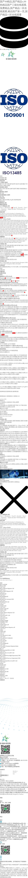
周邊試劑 (9, 422)
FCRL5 (4, 227)
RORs (1, 232)
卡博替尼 (25, 250)
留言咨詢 (10, 414)
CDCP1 (15, 224)
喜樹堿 (21, 253)
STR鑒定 (14, 386)
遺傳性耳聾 (10, 295)
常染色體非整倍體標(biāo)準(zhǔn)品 (10, 300)
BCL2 (1, 262)
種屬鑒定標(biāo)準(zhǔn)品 (7, 327)
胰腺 (23, 184)
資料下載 (15, 405)
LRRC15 (13, 230)
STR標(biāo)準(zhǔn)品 (21, 438)
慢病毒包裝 (9, 391)
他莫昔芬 (19, 251)
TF (18, 234)
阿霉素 (2, 250)
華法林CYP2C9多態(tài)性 (7, 306)
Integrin (14, 228)
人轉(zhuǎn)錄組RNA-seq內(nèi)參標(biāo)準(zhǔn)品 (13, 347)
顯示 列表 (1, 484)
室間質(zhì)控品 (16, 440)
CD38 (7, 223)
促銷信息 (9, 402)
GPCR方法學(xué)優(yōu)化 (21, 363)
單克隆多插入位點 (5, 319)
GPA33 (25, 227)
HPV (2, 290)
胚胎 (8, 188)
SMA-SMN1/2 (17, 295)
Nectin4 (12, 231)
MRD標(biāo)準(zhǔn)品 (6, 794)
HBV (5, 290)
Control (19, 242)
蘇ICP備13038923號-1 (14, 784)
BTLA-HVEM (3, 588)
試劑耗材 (6, 428)
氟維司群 (15, 250)
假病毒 (25, 290)
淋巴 (5, 184)
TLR (16, 216)
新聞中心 (2, 400)
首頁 (1, 176)
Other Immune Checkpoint (11, 214)
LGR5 (9, 230)
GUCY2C (2, 228)
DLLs (14, 225)
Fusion (7, 277)
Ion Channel (13, 262)
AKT (1, 238)
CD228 (15, 221)
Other (4, 217)
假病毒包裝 (3, 391)
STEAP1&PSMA (9, 234)
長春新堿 (13, 254)
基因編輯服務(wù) (4, 394)
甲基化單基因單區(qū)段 (6, 284)
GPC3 (16, 227)
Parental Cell (22, 209)
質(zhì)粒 (14, 259)
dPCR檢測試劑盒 (4, 350)
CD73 (4, 224)
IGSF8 (1, 667)
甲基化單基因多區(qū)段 (19, 284)
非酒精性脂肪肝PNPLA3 (13, 314)
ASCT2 (9, 220)
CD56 (23, 223)
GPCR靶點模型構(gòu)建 (6, 361)
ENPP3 (19, 221)
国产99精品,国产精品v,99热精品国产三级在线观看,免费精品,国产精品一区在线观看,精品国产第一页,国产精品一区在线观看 (13, 8)
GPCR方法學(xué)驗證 (6, 364)
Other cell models (16, 263)
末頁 (12, 682)
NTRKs (2, 242)
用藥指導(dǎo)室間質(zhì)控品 (9, 340)
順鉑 (15, 251)
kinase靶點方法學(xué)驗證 (12, 374)
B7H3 (12, 220)
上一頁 (4, 682)
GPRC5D (20, 227)
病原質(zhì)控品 (13, 290)
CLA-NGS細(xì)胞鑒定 (6, 386)
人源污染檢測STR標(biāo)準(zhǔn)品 (18, 326)
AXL (4, 238)
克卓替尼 (6, 251)
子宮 (26, 184)
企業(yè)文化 (8, 410)
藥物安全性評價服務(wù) (6, 393)
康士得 (2, 251)
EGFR (9, 239)
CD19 (5, 221)
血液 (21, 184)
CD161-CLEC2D (4, 612)
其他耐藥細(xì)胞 (19, 256)
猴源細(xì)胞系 (20, 420)
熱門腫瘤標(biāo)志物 (18, 431)
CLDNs (2, 225)
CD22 (11, 221)
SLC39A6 (18, 232)
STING (20, 216)
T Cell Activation (10, 213)
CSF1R (2, 239)
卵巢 (8, 184)
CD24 (26, 221)
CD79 (11, 224)
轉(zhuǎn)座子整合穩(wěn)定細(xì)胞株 (11, 360)
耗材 (1, 268)
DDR (4, 262)
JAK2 (17, 241)
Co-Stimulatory (18, 213)
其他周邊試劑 (17, 199)
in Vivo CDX (3, 399)
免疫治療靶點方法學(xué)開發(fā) (8, 368)
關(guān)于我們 (4, 408)
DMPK (8, 262)
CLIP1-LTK (24, 238)
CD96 (1, 633)
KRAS (21, 241)
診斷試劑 (2, 270)
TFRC (21, 234)
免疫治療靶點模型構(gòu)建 (7, 366)
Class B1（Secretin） (18, 207)
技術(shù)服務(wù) (4, 352)
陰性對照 (23, 302)
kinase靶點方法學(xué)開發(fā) (8, 372)
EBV (8, 290)
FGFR (8, 227)
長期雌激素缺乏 (19, 563)
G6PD (4, 296)
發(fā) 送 (2, 779)
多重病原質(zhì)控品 (5, 292)
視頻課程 (10, 405)
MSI (4, 280)
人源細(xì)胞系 (4, 420)
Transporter (9, 263)
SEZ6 (4, 232)
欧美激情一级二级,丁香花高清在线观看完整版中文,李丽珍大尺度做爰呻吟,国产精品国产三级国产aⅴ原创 (13, 871)
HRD (14, 280)
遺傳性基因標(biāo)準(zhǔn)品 (8, 435)
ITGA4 (10, 228)
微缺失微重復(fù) (15, 302)
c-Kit (20, 238)
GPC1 (13, 227)
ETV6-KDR (3, 241)
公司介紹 (2, 410)
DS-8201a (20, 254)
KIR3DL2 (2, 677)
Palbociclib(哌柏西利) (5, 253)
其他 (2, 193)
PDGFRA (6, 242)
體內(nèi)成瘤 (3, 397)
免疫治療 (12, 425)
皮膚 (11, 188)
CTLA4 (2, 637)
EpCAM (23, 221)
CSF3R (6, 239)
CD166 (2, 221)
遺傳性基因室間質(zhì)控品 (20, 337)
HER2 (14, 241)
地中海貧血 (3, 295)
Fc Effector (3, 213)
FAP (1, 227)
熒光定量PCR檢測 (15, 388)
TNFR (6, 235)
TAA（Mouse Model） (20, 425)
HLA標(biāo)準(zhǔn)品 (6, 440)
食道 (17, 184)
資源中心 (2, 403)
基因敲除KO (10, 396)
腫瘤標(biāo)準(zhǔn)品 (6, 431)
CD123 (22, 220)
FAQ (6, 406)
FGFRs (8, 241)
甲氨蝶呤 (7, 256)
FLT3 (11, 241)
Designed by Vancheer (18, 794)
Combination (3, 210)
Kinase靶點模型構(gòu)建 (6, 371)
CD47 (17, 223)
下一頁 (9, 682)
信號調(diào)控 (21, 427)
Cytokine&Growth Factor (6, 216)
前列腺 (19, 245)
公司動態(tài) (3, 402)
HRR (10, 280)
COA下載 (20, 405)
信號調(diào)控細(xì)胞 (6, 259)
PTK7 (24, 231)
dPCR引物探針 (4, 344)
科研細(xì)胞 (3, 177)
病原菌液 (20, 290)
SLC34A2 (13, 232)
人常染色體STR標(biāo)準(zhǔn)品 (9, 324)
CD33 (4, 223)
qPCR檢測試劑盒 (13, 350)
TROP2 (24, 234)
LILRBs (26, 228)
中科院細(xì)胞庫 (14, 785)
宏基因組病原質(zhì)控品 (18, 292)
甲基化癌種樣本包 (15, 285)
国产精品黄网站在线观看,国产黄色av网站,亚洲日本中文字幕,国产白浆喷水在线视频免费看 (13, 874)
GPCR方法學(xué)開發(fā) (6, 363)
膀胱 (12, 245)
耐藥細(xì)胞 (14, 427)
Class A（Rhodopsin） (6, 207)
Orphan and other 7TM (13, 209)
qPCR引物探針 (12, 344)
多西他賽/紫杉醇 (8, 250)
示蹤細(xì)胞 (7, 427)
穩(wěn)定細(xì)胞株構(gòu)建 (7, 353)
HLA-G (2, 652)
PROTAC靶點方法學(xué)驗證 (16, 379)
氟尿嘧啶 (12, 256)
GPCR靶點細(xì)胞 (5, 425)
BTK (13, 238)
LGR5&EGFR (3, 230)
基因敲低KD (3, 396)
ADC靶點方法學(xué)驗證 (11, 383)
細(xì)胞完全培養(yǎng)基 (7, 199)
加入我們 (3, 411)
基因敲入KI (17, 396)
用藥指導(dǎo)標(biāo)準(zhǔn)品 (17, 437)
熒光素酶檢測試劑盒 (5, 266)
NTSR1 (25, 230)
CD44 (11, 223)
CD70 (1, 224)
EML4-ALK (14, 239)
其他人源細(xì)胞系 (5, 185)
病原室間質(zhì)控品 (5, 339)
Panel (23, 277)
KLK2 (17, 228)
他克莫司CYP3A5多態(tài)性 (11, 310)
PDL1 (18, 231)
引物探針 (23, 440)
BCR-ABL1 (8, 238)
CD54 (20, 223)
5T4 (1, 220)
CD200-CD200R (4, 624)
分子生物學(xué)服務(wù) (6, 385)
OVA (15, 231)
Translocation (14, 277)
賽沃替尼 (11, 251)
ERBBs (25, 225)
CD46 (14, 223)
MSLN (4, 231)
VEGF (10, 235)
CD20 (8, 221)
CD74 (7, 224)
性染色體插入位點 (8, 321)
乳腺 (12, 184)
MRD (6, 280)
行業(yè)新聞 (15, 402)
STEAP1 (2, 234)
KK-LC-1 (21, 228)
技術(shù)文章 (11, 406)
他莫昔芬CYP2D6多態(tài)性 (13, 311)
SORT (22, 232)
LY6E (16, 230)
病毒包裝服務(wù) (4, 389)
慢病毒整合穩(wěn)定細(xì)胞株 (8, 355)
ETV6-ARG (24, 239)
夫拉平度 (13, 253)
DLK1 (17, 225)
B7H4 (15, 220)
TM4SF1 (2, 235)
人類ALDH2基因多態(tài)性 (8, 308)
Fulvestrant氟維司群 (5, 254)
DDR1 (11, 225)
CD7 (26, 223)
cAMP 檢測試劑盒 (23, 266)
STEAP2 (15, 234)
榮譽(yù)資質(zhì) (16, 410)
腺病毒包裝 (16, 391)
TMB (1, 280)
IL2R (6, 228)
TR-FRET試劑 (15, 266)
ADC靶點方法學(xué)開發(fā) (7, 382)
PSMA (21, 231)
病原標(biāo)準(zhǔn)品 (21, 433)
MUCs (8, 231)
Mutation (3, 277)
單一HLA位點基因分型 (7, 332)
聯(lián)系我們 (3, 413)
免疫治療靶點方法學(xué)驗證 (17, 369)
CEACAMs (23, 224)
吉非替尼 (20, 250)
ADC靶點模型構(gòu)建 (6, 380)
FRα (11, 227)
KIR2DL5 (2, 671)
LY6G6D (20, 230)
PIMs (10, 242)
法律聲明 (2, 781)
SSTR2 (26, 232)
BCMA (19, 220)
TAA (14, 216)
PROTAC (24, 524)
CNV (21, 277)
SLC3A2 (8, 232)
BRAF (17, 238)
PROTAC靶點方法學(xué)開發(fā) (8, 377)
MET (1, 231)
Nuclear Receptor (20, 262)
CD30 (1, 223)
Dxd (17, 253)
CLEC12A (6, 225)
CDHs (18, 224)
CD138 (26, 220)
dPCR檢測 (7, 388)
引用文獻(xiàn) (4, 405)
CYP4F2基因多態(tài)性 (16, 313)
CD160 (1, 608)
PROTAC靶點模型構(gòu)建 (7, 375)
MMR (17, 280)
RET (13, 242)
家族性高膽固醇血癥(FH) (12, 296)
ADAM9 (4, 220)
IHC (26, 277)
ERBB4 (19, 239)
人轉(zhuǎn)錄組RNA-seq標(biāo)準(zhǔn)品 (16, 442)
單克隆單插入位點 (15, 319)
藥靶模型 (2, 201)
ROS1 (16, 242)
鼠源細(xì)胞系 (12, 420)
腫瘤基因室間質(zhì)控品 (6, 337)
